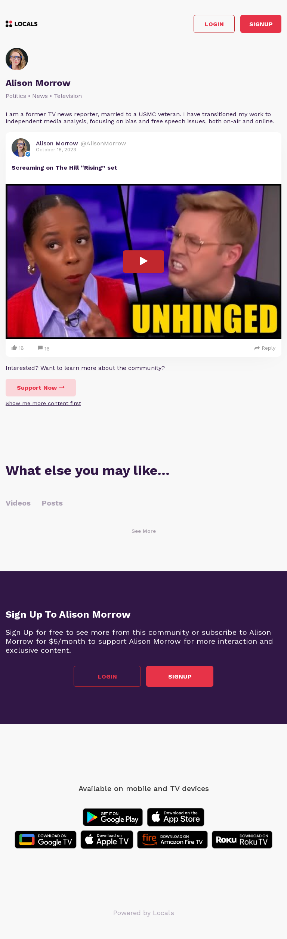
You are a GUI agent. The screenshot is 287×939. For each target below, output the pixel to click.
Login (214, 24)
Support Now (41, 387)
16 (44, 348)
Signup (261, 24)
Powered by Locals (143, 913)
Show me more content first (43, 403)
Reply (264, 348)
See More (144, 531)
